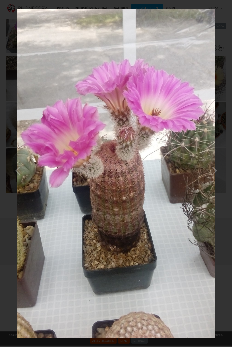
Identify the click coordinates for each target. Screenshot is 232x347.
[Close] (214, 10)
